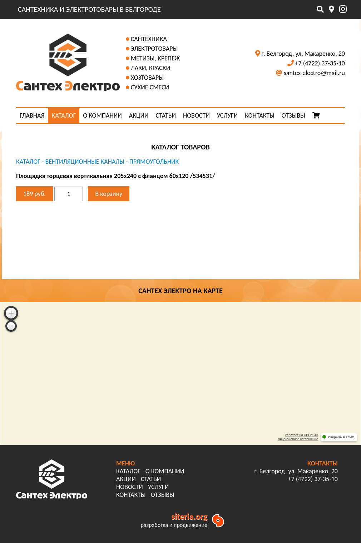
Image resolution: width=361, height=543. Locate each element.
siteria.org (189, 516)
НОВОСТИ (196, 115)
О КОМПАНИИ (102, 115)
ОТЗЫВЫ (293, 115)
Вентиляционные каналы (84, 162)
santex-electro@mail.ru (314, 73)
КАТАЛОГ (63, 115)
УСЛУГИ (227, 115)
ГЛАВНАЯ (32, 115)
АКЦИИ (139, 115)
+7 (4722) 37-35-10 (320, 63)
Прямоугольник (154, 162)
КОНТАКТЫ (260, 115)
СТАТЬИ (166, 115)
